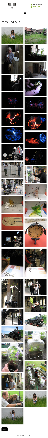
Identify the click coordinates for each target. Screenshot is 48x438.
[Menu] (25, 13)
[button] (4, 429)
